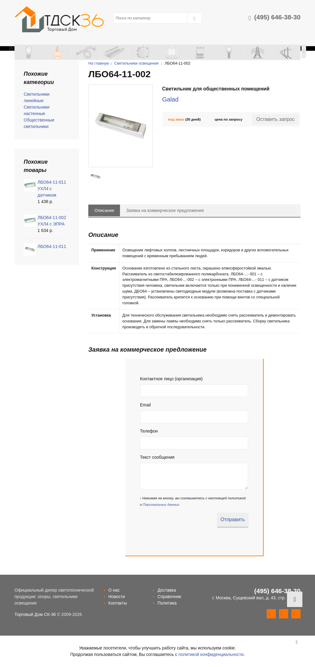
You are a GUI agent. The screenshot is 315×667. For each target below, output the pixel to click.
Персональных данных (161, 504)
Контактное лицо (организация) (171, 378)
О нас (114, 590)
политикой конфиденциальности (211, 654)
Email (145, 404)
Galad (170, 99)
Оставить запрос (275, 119)
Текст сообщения (157, 457)
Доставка (167, 590)
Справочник (169, 596)
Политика (167, 603)
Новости (116, 596)
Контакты (117, 603)
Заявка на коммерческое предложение (165, 210)
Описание (104, 210)
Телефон (149, 431)
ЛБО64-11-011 (52, 246)
